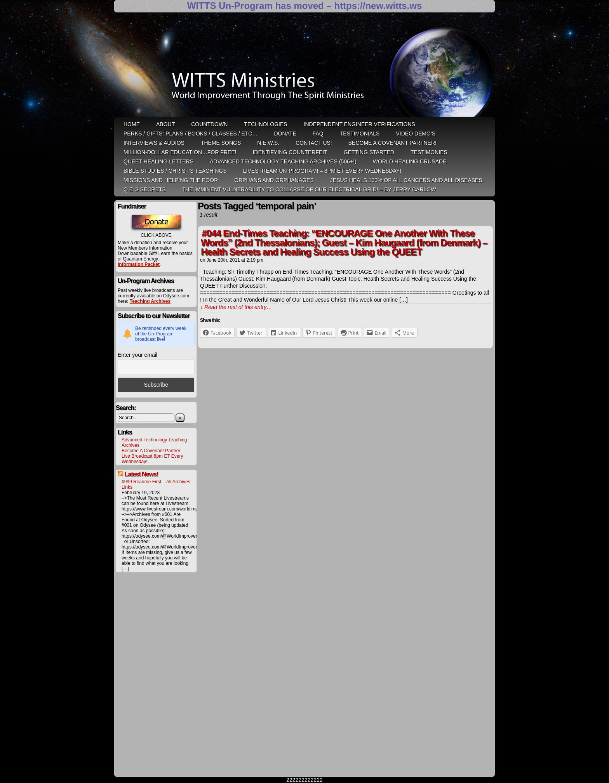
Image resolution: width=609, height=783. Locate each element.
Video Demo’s (415, 133)
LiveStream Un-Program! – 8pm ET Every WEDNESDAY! (322, 171)
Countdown (209, 124)
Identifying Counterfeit (290, 152)
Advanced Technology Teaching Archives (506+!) (283, 161)
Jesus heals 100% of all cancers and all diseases (406, 180)
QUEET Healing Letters (158, 161)
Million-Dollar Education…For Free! (180, 152)
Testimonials (360, 133)
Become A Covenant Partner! (392, 143)
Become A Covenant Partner (151, 450)
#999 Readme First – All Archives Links (156, 484)
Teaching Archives (150, 301)
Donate (285, 133)
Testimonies (429, 152)
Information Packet (139, 264)
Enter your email (137, 355)
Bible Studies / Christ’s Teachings (175, 171)
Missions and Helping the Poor (171, 180)
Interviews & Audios (154, 143)
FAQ (318, 133)
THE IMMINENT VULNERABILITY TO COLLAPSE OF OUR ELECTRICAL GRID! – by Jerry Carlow (309, 189)
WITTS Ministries (305, 67)
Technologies (265, 124)
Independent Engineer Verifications (359, 124)
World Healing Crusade (410, 161)
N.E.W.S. (268, 143)
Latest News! (141, 474)
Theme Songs (221, 143)
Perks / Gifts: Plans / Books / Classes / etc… (191, 133)
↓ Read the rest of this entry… (236, 307)
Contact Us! (314, 143)
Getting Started (369, 152)
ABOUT (165, 124)
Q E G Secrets (145, 189)
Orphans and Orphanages (274, 180)
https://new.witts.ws (378, 5)
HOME (132, 124)
